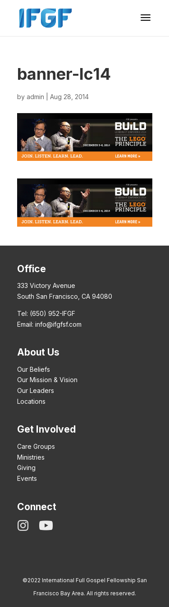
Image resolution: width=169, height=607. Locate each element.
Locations (31, 401)
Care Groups (36, 446)
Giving (26, 467)
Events (27, 478)
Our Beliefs (33, 369)
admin (35, 96)
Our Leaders (35, 390)
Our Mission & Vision (47, 379)
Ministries (31, 457)
